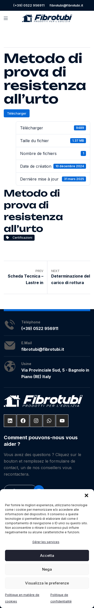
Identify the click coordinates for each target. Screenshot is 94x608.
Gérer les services (45, 542)
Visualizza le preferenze (47, 583)
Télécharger (16, 113)
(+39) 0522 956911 (29, 5)
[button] (86, 495)
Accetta (47, 555)
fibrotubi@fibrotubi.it (66, 5)
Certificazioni (19, 237)
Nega (47, 569)
